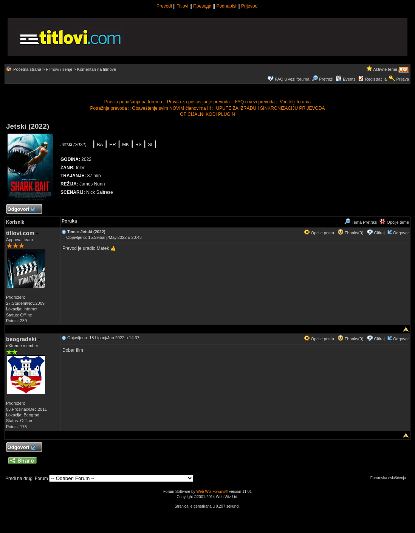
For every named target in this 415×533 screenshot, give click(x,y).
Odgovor (401, 233)
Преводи (202, 6)
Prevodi (164, 6)
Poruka (69, 221)
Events (346, 79)
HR (112, 144)
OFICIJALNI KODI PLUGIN (207, 114)
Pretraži (322, 79)
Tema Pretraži (360, 222)
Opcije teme (394, 222)
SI (150, 144)
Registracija (376, 79)
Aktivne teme (385, 69)
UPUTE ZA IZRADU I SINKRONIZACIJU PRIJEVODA (270, 108)
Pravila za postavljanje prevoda (198, 101)
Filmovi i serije (59, 69)
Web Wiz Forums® (212, 491)
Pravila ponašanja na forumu (133, 101)
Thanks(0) (350, 233)
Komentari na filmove (96, 69)
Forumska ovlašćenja (390, 478)
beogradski (23, 339)
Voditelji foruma (295, 101)
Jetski (73, 144)
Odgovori (21, 209)
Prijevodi (250, 6)
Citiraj (379, 233)
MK (125, 144)
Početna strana (27, 69)
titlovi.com (22, 233)
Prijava (402, 79)
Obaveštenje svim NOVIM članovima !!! (171, 108)
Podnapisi (226, 6)
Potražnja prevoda (108, 108)
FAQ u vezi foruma (292, 79)
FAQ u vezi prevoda (254, 101)
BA (100, 144)
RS (138, 144)
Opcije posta (319, 233)
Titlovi (182, 6)
